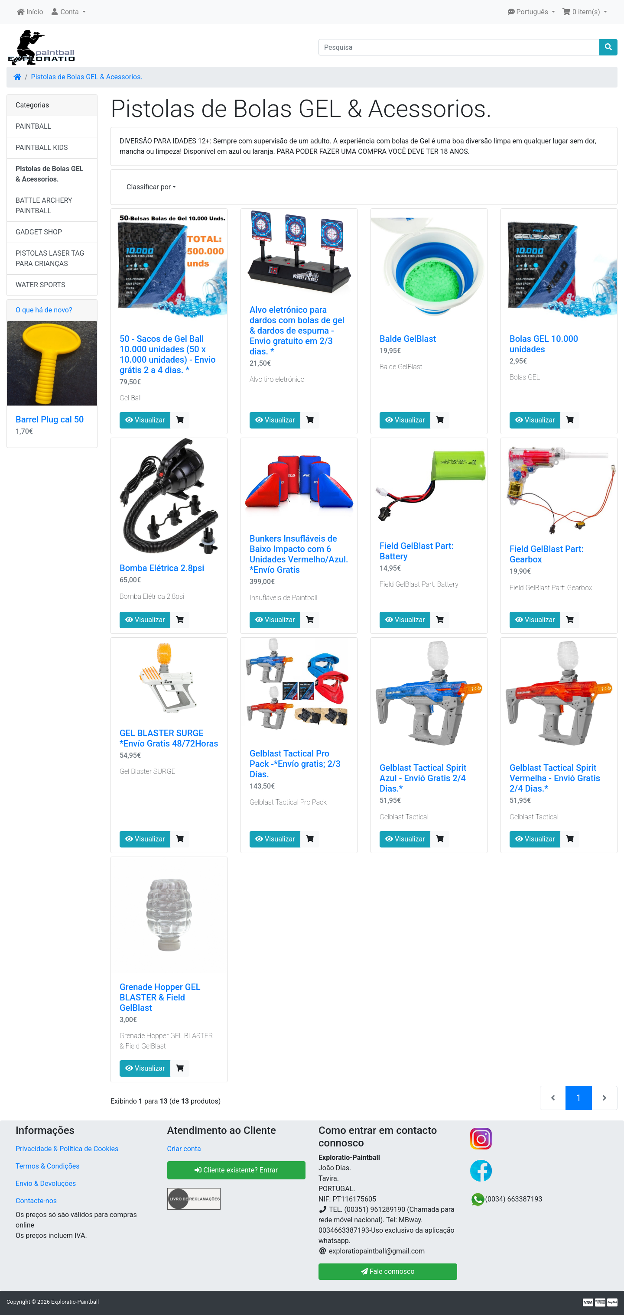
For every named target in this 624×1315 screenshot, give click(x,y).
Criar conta (184, 1149)
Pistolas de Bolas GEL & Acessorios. (87, 77)
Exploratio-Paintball (75, 1302)
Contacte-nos (36, 1201)
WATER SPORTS (40, 285)
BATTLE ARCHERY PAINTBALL (44, 205)
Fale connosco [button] (388, 1271)
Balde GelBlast (408, 339)
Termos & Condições (48, 1166)
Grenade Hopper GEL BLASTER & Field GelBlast (160, 997)
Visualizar (145, 420)
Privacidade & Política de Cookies (67, 1149)
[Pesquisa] (459, 47)
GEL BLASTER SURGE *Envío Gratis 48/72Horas (169, 738)
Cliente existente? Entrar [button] (236, 1170)
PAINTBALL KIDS (42, 147)
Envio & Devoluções (46, 1183)
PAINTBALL (33, 126)
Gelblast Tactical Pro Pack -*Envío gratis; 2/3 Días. (295, 763)
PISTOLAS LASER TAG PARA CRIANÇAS (50, 258)
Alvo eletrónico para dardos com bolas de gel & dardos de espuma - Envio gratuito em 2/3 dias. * (297, 331)
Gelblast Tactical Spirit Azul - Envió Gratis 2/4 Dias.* (423, 778)
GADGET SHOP (39, 232)
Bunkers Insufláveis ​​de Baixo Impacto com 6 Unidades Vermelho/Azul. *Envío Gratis (299, 554)
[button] (68, 12)
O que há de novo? (44, 310)
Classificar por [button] (149, 187)
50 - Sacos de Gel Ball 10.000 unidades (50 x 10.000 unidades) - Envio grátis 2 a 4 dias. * (168, 354)
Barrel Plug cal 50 (50, 419)
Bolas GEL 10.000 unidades (544, 344)
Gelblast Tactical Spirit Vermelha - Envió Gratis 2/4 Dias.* (555, 778)
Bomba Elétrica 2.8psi (162, 568)
